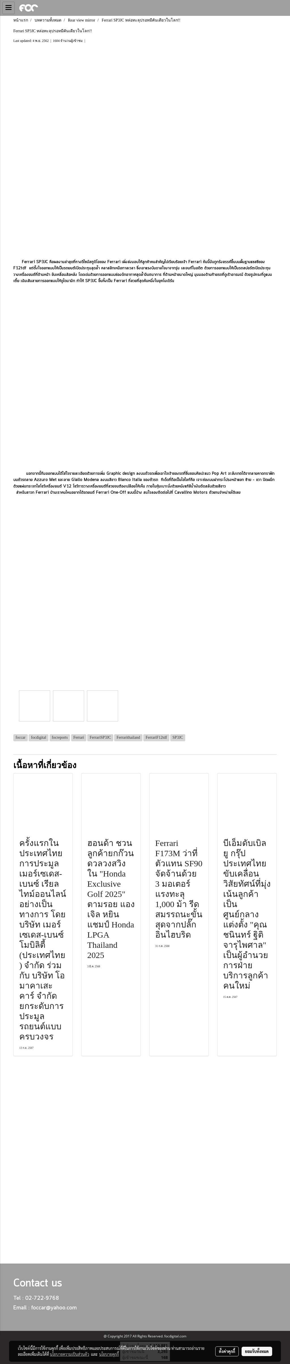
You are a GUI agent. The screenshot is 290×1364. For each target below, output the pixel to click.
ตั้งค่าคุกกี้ (227, 1351)
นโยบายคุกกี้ (109, 1354)
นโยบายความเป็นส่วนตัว (69, 1354)
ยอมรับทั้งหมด (257, 1351)
